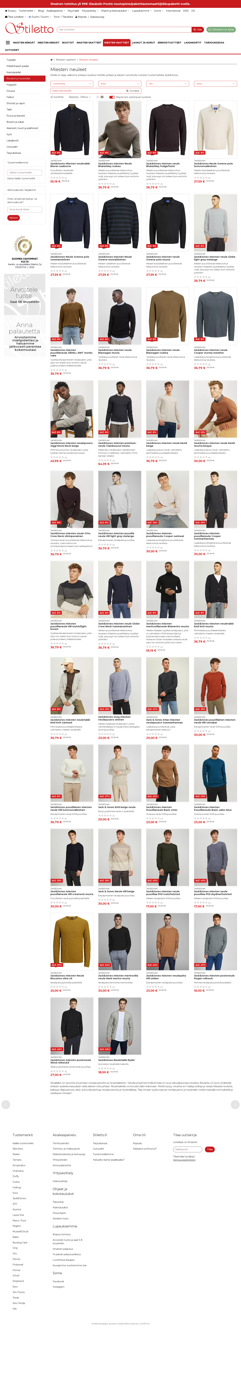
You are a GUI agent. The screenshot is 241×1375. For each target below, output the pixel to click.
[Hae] (198, 29)
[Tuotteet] (8, 42)
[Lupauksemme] (142, 11)
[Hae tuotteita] (130, 29)
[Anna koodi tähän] (24, 209)
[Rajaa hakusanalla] (95, 91)
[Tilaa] (210, 1196)
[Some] (159, 11)
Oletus (85, 97)
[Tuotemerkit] (27, 11)
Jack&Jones (171, 75)
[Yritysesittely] (90, 11)
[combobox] (130, 29)
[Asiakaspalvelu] (55, 11)
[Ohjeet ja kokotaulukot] (115, 11)
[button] (184, 1207)
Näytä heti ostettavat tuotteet (133, 97)
